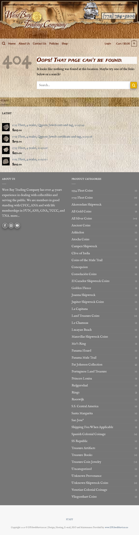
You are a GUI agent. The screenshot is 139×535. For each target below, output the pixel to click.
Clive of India (81, 253)
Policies (54, 43)
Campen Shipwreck (84, 246)
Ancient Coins (81, 225)
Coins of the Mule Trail (87, 260)
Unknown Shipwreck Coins (90, 483)
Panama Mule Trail (84, 358)
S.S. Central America (85, 406)
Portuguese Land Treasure (89, 371)
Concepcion (80, 267)
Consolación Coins (84, 274)
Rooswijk (78, 399)
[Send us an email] (11, 225)
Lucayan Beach (82, 330)
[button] (108, 43)
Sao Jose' (78, 420)
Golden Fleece (81, 288)
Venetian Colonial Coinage (89, 490)
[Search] (3, 43)
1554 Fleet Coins (82, 191)
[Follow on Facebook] (5, 225)
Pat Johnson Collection (87, 365)
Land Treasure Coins (85, 316)
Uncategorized (82, 469)
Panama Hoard (81, 351)
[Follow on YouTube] (17, 225)
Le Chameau (80, 323)
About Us (24, 43)
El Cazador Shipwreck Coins (90, 281)
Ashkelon (78, 232)
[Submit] (133, 85)
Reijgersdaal (80, 385)
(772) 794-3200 (118, 15)
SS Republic (80, 441)
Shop (65, 43)
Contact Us (39, 43)
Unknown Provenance (87, 476)
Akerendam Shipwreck (87, 205)
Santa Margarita (82, 413)
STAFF (69, 519)
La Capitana (80, 309)
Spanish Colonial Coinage (89, 434)
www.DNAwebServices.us (116, 527)
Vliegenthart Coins (84, 497)
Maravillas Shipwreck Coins (90, 337)
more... (15, 216)
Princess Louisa (82, 378)
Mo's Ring (79, 344)
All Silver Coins (82, 218)
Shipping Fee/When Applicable (92, 427)
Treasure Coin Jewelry (86, 462)
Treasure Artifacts (83, 448)
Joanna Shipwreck (83, 295)
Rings (75, 392)
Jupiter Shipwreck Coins (88, 302)
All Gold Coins (81, 211)
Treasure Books (82, 455)
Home (12, 43)
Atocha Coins (80, 239)
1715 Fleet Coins (82, 198)
